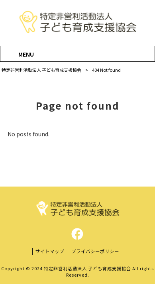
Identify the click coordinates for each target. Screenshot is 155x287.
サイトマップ (49, 251)
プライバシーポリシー (95, 251)
